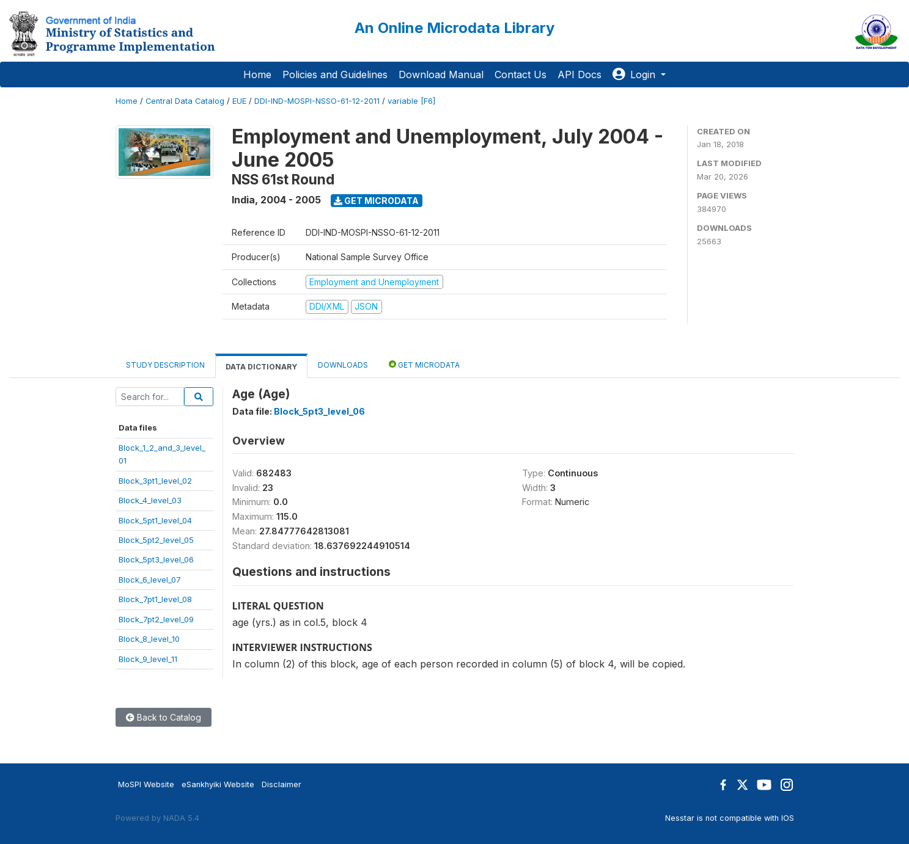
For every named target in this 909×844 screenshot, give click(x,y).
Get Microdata (376, 200)
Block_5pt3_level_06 (156, 559)
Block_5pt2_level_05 (156, 540)
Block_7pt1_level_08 (155, 599)
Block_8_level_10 (149, 639)
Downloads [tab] (343, 364)
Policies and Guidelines (335, 74)
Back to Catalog (163, 717)
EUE (239, 101)
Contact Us (521, 74)
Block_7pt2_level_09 (156, 619)
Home (257, 74)
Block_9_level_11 (148, 659)
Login (635, 74)
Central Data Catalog (184, 101)
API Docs (580, 74)
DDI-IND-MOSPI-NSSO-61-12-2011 (317, 101)
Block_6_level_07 (150, 579)
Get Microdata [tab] (424, 364)
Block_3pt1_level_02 (155, 481)
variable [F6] (411, 101)
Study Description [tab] (165, 364)
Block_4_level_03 (150, 500)
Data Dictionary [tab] (261, 366)
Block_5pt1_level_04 (155, 520)
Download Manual (441, 74)
